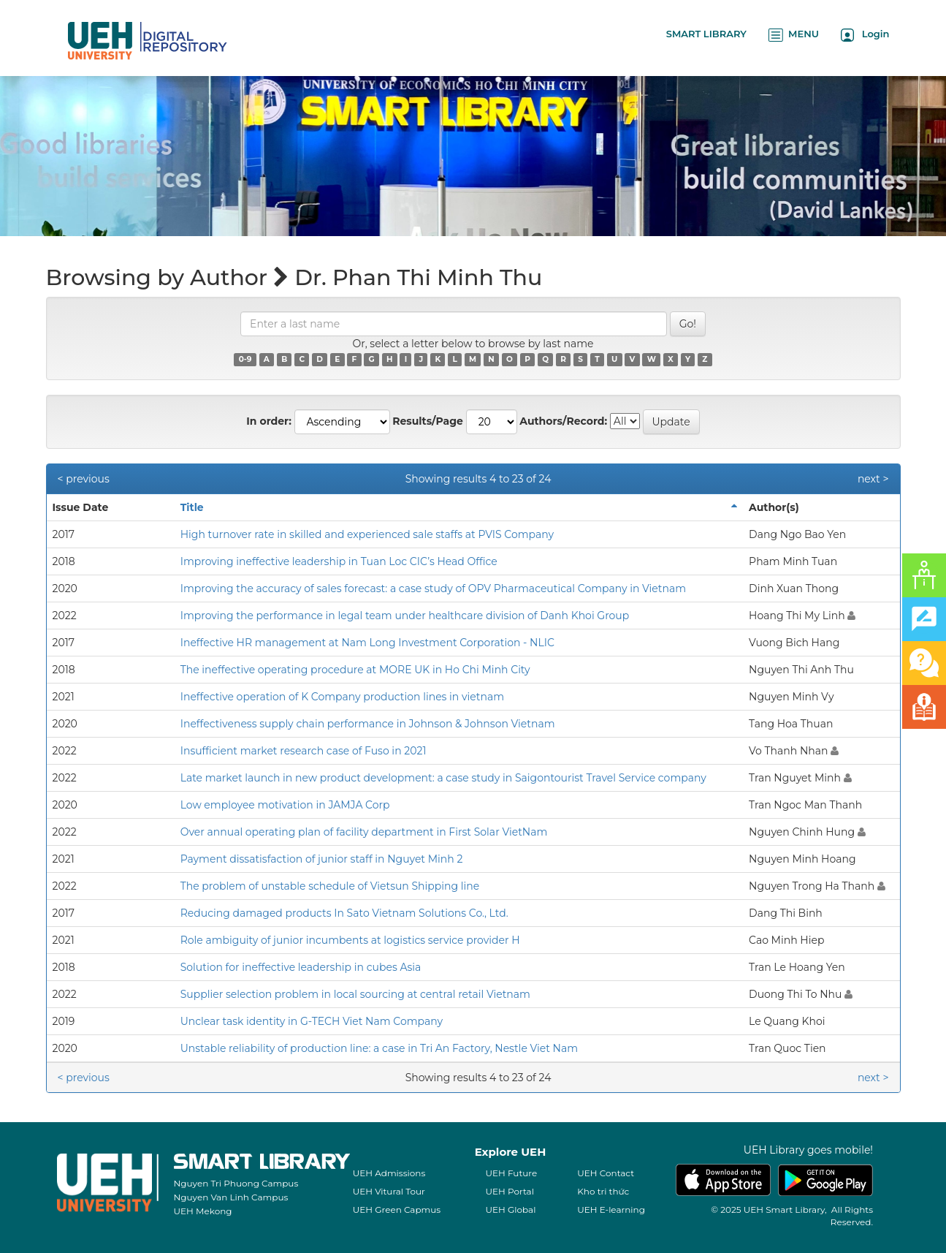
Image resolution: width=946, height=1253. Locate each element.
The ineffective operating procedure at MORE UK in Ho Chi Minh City (355, 669)
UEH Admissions (389, 1172)
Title (192, 507)
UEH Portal (510, 1191)
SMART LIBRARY (706, 33)
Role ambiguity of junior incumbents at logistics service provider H (350, 940)
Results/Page (427, 421)
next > (873, 478)
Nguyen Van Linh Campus (231, 1197)
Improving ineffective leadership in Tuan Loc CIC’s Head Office (338, 561)
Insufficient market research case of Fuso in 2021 (303, 750)
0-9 (245, 359)
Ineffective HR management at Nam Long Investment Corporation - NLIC (367, 642)
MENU (793, 35)
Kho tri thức (603, 1191)
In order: (268, 421)
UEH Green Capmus (396, 1209)
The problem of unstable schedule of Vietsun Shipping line (330, 886)
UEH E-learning (611, 1209)
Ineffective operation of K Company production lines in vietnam (342, 696)
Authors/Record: (563, 421)
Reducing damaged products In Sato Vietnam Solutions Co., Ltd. (344, 913)
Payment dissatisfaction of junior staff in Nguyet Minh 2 (321, 859)
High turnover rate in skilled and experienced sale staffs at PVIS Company (367, 534)
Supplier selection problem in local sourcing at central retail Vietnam (355, 994)
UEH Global (511, 1209)
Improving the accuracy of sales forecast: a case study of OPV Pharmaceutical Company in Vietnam (433, 588)
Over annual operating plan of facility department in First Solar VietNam (364, 832)
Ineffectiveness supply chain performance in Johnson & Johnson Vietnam (367, 723)
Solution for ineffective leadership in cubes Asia (300, 967)
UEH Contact (605, 1172)
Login (865, 35)
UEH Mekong (203, 1210)
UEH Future (512, 1172)
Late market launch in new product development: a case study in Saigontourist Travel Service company (443, 777)
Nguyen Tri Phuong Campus (236, 1183)
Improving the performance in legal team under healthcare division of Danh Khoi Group (405, 615)
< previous (84, 478)
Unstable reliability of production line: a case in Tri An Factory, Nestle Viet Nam (379, 1048)
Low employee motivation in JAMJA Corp (285, 804)
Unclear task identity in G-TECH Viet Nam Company (311, 1021)
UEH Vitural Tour (389, 1191)
